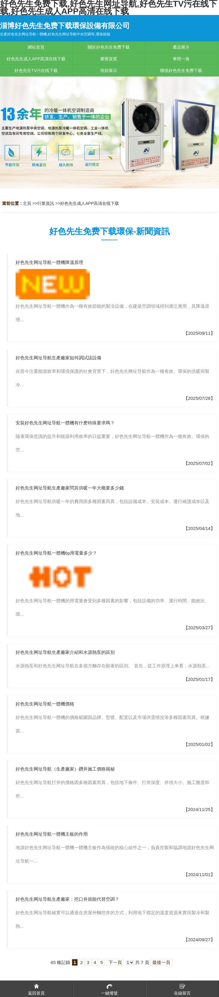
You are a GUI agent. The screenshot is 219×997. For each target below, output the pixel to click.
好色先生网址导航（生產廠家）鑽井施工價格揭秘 (65, 768)
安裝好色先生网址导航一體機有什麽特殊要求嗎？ (65, 422)
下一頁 (115, 962)
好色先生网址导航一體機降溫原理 (49, 262)
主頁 (27, 203)
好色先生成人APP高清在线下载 (89, 203)
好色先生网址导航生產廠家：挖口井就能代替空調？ (67, 899)
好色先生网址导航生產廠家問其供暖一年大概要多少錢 (70, 487)
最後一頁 (161, 962)
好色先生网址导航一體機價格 (45, 703)
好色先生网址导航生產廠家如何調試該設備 (58, 357)
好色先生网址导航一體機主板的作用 (52, 834)
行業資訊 (45, 203)
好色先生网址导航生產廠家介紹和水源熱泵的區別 (65, 652)
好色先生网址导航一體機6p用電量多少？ (56, 552)
